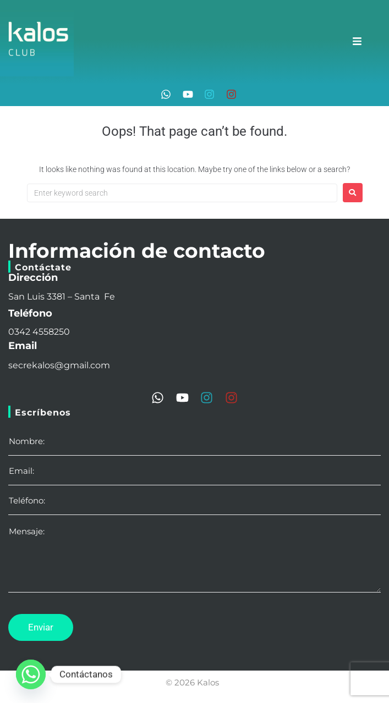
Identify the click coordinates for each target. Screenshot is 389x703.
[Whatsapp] (31, 674)
